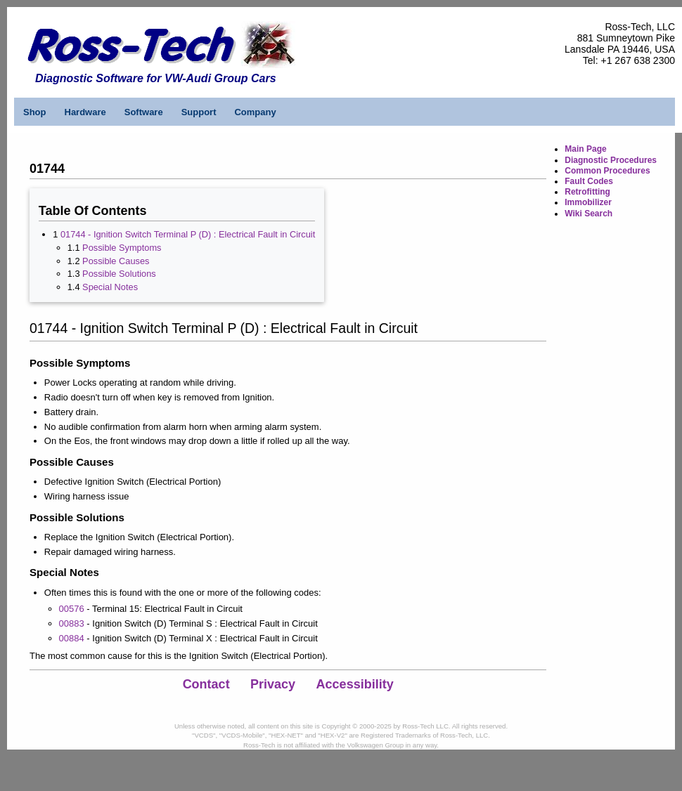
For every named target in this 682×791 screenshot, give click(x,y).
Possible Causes (115, 261)
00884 (71, 638)
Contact (206, 684)
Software (143, 112)
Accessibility (355, 684)
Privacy (272, 684)
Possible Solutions (119, 273)
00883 (71, 623)
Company (255, 112)
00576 (71, 608)
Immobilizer (588, 202)
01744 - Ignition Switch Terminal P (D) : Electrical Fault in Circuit (187, 234)
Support (199, 112)
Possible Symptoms (121, 247)
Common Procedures (607, 171)
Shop (34, 112)
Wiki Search (588, 213)
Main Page (585, 149)
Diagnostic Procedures (611, 160)
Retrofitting (587, 192)
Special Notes (110, 287)
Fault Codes (589, 181)
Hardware (85, 112)
